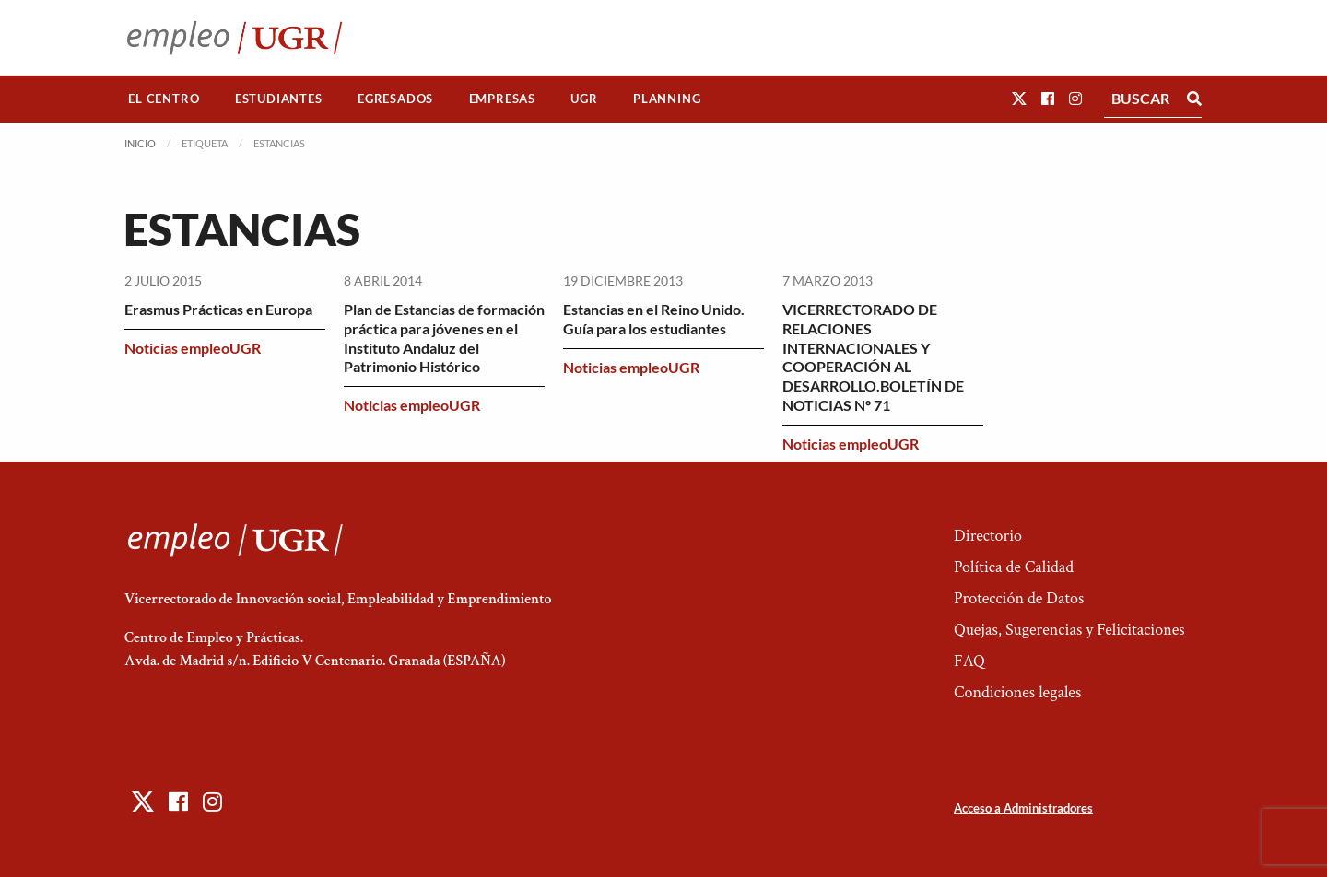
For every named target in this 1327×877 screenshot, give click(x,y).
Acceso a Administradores (1023, 808)
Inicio (140, 143)
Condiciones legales (1017, 692)
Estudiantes (279, 98)
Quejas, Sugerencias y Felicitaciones (1069, 629)
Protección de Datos (1019, 598)
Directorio (988, 535)
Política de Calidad (1014, 567)
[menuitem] (164, 99)
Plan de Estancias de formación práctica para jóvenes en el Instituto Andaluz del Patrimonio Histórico (444, 337)
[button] (1019, 98)
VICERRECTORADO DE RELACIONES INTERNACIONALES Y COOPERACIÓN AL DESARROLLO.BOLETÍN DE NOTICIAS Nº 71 (873, 357)
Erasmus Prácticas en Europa (218, 309)
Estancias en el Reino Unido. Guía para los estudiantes (654, 318)
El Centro (163, 98)
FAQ (969, 661)
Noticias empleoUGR (192, 348)
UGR (583, 98)
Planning (666, 98)
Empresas (502, 98)
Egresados (395, 98)
